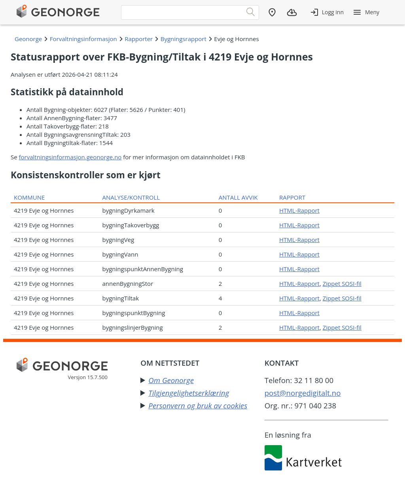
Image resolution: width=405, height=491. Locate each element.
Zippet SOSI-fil (342, 283)
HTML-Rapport (299, 210)
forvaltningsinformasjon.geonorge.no (70, 157)
